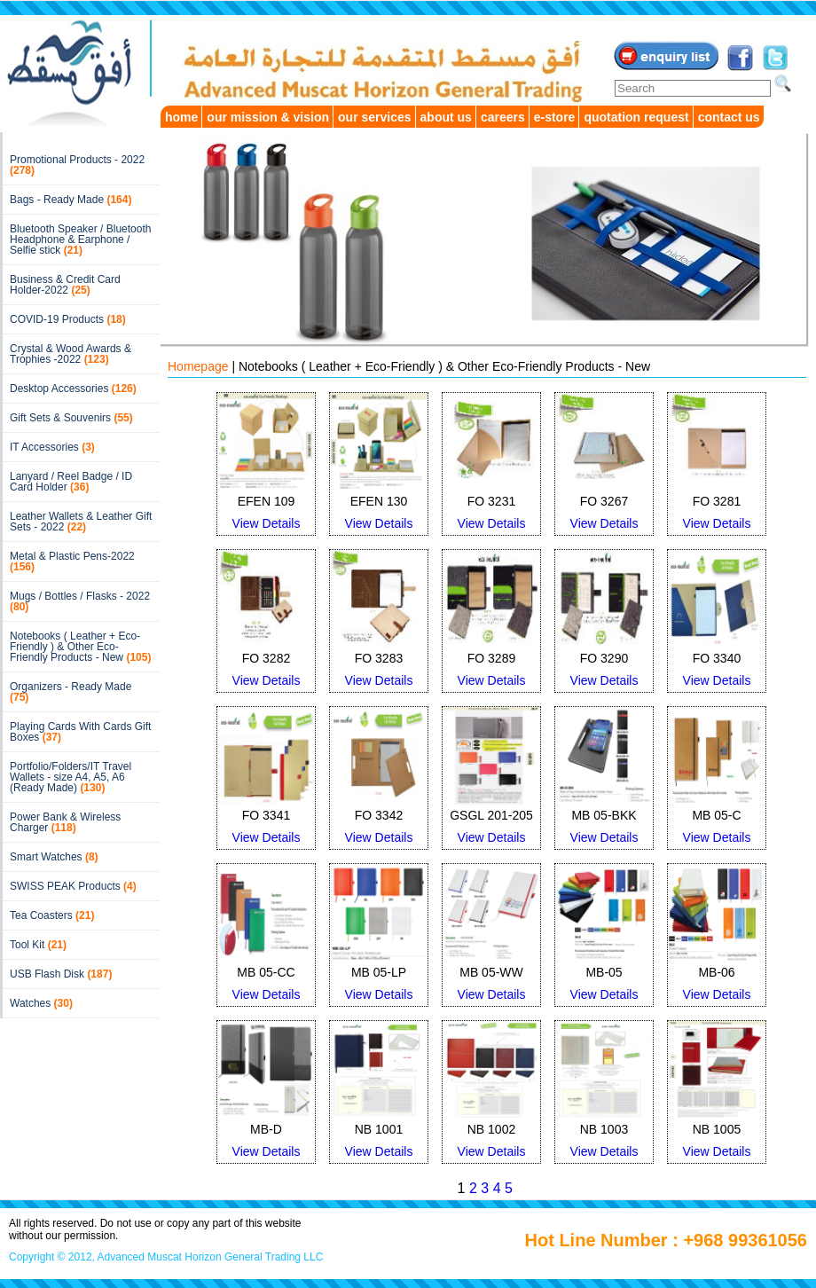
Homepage (198, 366)
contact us (729, 117)
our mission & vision (268, 117)
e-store (555, 117)
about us (446, 117)
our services (375, 117)
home (181, 117)
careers (503, 117)
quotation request (636, 117)
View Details (266, 523)
